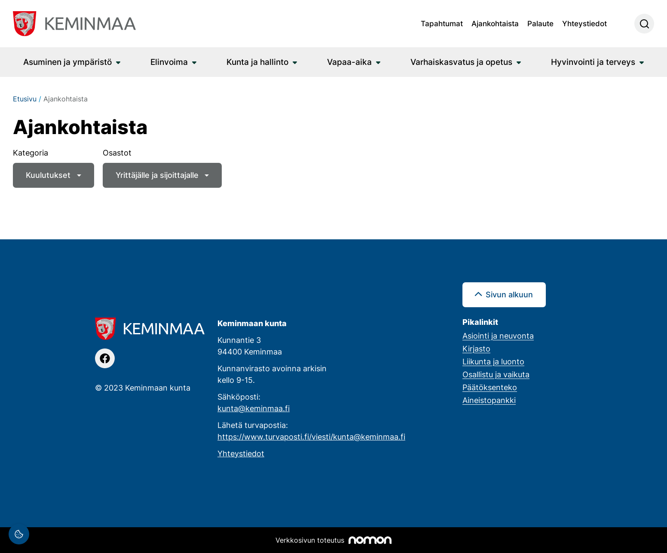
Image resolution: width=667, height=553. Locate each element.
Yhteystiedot (584, 23)
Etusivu (25, 99)
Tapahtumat (442, 23)
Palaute (540, 23)
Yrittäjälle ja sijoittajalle (157, 174)
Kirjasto (476, 348)
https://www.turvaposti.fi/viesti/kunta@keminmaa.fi (311, 436)
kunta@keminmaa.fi (253, 408)
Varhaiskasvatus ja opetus (461, 61)
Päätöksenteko (489, 387)
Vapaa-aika (349, 61)
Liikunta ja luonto (493, 361)
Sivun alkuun (509, 294)
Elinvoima (169, 61)
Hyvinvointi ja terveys (593, 61)
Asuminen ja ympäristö (67, 61)
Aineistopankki (489, 400)
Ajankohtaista (495, 23)
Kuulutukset (48, 174)
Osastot (117, 152)
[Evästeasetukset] (19, 534)
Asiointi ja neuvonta (498, 335)
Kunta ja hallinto (257, 61)
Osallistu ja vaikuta (495, 374)
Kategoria (30, 152)
